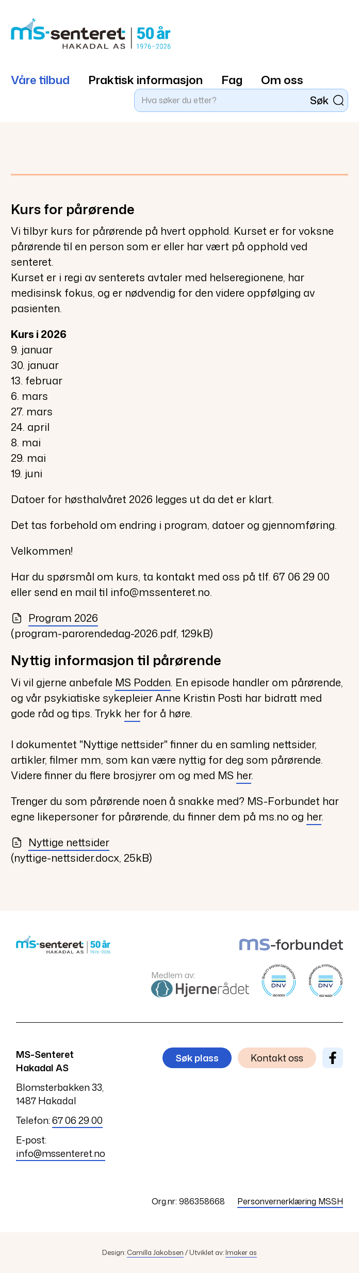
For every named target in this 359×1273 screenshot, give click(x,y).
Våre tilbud (40, 80)
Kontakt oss (277, 1058)
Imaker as (241, 1252)
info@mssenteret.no (60, 1153)
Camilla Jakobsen (155, 1252)
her (132, 713)
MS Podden (143, 682)
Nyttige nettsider (60, 842)
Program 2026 (54, 617)
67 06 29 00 (77, 1120)
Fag (231, 80)
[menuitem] (49, 74)
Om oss (282, 80)
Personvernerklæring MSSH (290, 1201)
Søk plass (197, 1058)
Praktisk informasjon (145, 80)
